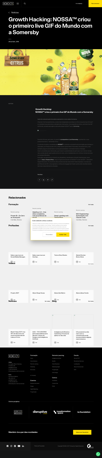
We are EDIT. (77, 358)
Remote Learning (34, 364)
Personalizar (49, 234)
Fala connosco (95, 3)
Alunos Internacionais (78, 366)
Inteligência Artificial (56, 358)
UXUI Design (55, 372)
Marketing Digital (56, 366)
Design (32, 386)
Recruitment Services (79, 361)
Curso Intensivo (33, 361)
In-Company (33, 375)
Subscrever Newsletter (82, 432)
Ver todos (91, 301)
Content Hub (55, 383)
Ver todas (91, 204)
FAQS (53, 386)
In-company (79, 3)
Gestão (53, 361)
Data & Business (56, 364)
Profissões (54, 380)
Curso (31, 358)
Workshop (32, 366)
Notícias (13, 12)
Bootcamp (32, 369)
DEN (75, 369)
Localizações (77, 364)
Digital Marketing (34, 389)
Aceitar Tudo (62, 234)
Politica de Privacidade (39, 446)
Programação (33, 391)
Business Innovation (34, 383)
